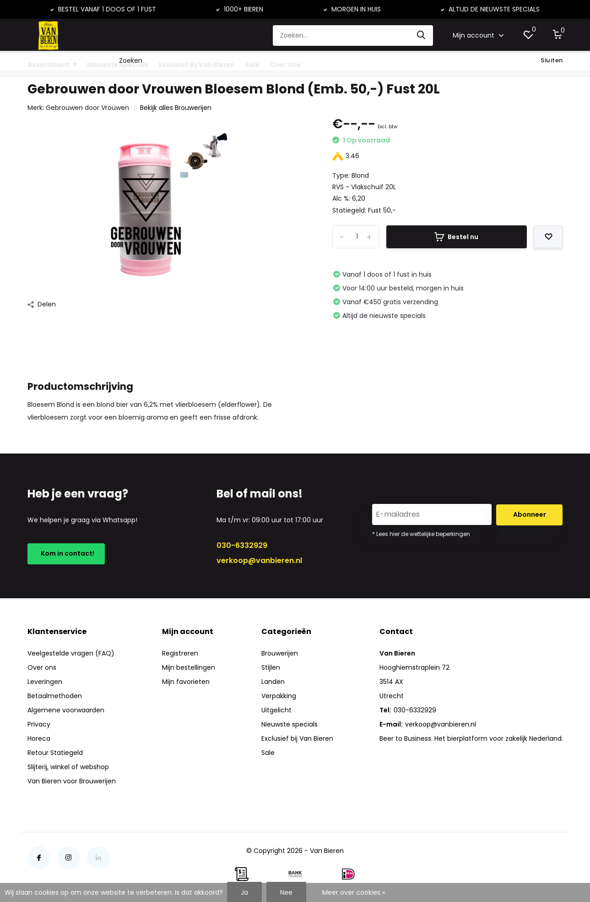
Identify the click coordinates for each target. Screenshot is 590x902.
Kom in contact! (66, 553)
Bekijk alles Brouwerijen (175, 107)
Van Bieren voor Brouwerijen (71, 781)
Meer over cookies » (353, 892)
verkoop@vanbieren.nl (259, 560)
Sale (252, 64)
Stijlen (270, 667)
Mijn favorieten (186, 681)
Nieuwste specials (289, 724)
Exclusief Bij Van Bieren (196, 64)
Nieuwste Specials (117, 64)
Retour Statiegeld (55, 752)
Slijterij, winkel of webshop (68, 766)
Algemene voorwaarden (65, 710)
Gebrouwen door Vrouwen (87, 107)
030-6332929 (242, 545)
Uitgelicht (276, 710)
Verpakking (278, 695)
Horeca (38, 738)
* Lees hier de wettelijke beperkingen (421, 534)
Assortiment (48, 64)
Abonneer (529, 514)
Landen (273, 681)
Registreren (180, 653)
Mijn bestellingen (188, 667)
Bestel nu (456, 237)
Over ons (41, 667)
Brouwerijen (279, 653)
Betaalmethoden (54, 695)
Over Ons (285, 64)
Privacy (38, 724)
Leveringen (44, 681)
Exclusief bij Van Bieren (297, 738)
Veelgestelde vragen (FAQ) (70, 653)
